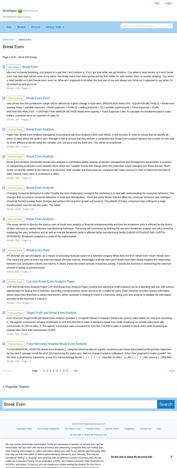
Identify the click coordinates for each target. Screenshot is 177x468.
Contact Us (145, 428)
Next (172, 370)
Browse (35, 27)
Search (21, 27)
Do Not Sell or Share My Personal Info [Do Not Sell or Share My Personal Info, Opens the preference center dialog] (131, 461)
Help (159, 428)
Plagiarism (129, 428)
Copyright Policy (24, 428)
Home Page (8, 40)
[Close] (171, 461)
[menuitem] (157, 3)
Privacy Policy (93, 428)
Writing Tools (53, 27)
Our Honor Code (73, 428)
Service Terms (112, 428)
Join (156, 3)
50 (75, 370)
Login (168, 3)
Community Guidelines (48, 428)
